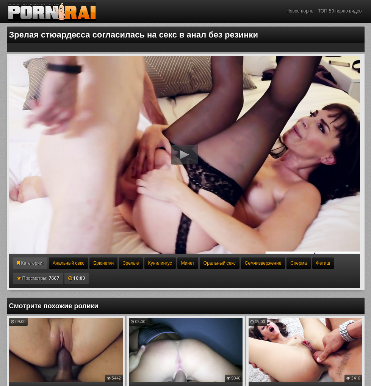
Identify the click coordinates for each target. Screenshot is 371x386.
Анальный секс (69, 263)
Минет (187, 263)
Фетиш (323, 263)
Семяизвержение (263, 263)
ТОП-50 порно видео (340, 11)
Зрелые (131, 263)
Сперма (298, 263)
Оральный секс (220, 263)
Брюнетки (103, 263)
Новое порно (299, 11)
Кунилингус (160, 263)
